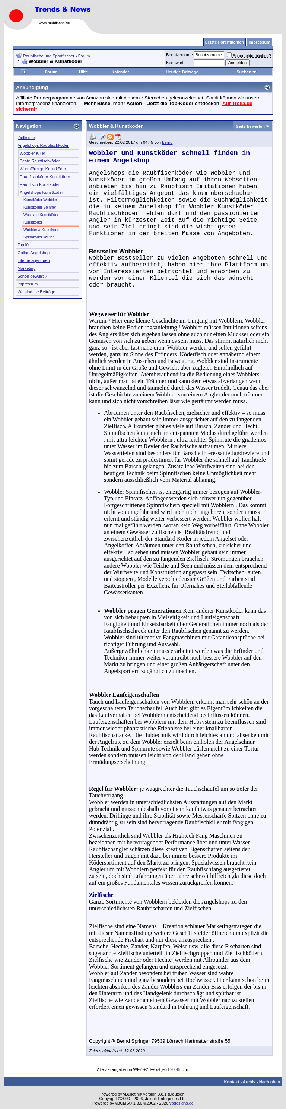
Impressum (28, 284)
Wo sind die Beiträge (36, 292)
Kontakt (231, 1082)
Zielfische (26, 137)
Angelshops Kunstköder (41, 192)
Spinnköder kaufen (38, 237)
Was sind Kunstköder (40, 215)
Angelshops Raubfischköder (43, 145)
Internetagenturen (34, 260)
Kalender (120, 72)
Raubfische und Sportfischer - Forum (56, 56)
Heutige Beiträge (182, 72)
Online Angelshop (34, 252)
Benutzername (179, 55)
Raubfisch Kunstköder (40, 184)
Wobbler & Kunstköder (42, 230)
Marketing (26, 268)
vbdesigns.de (181, 1103)
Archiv (249, 1082)
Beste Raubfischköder (40, 161)
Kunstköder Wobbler (40, 200)
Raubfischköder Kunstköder (45, 176)
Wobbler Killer (32, 153)
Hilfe (83, 72)
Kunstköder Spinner (39, 207)
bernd (167, 142)
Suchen (246, 72)
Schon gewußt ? (32, 276)
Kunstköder (32, 222)
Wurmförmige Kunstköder (43, 169)
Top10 (23, 245)
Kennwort (174, 62)
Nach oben (269, 1082)
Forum (51, 72)
